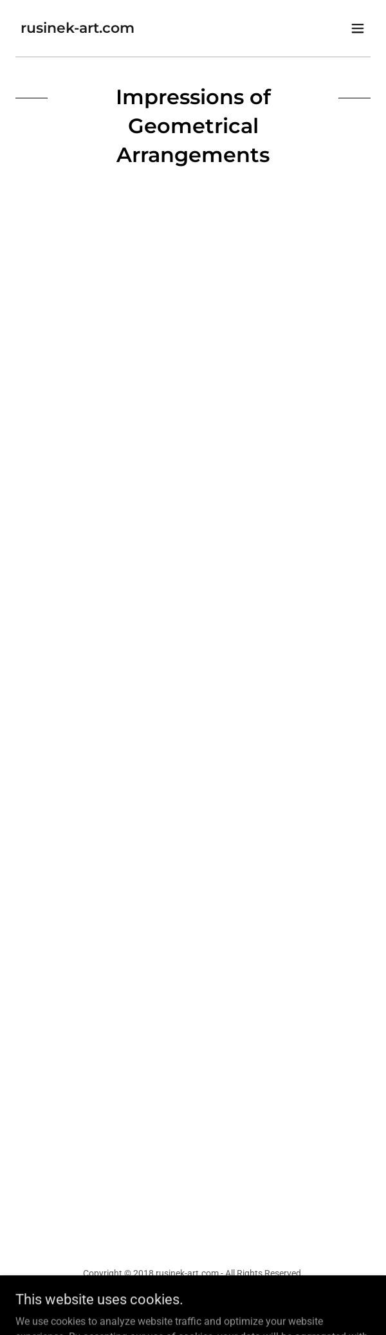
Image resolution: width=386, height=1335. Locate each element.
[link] (77, 29)
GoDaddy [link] (217, 1302)
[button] (358, 28)
